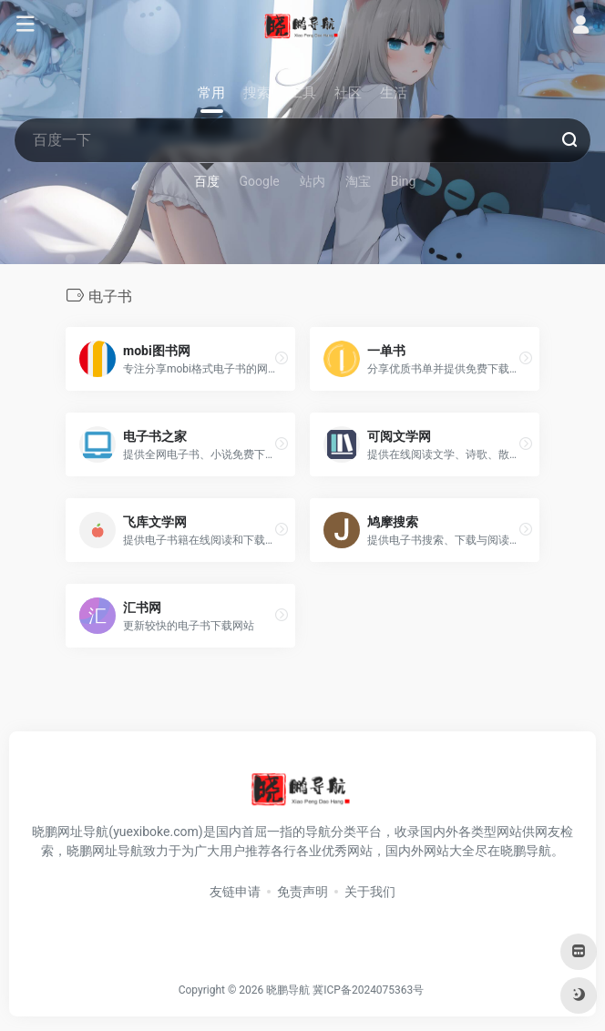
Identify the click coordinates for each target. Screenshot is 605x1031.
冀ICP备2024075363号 (368, 990)
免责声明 (302, 891)
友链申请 (235, 891)
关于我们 (369, 891)
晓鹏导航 (288, 990)
